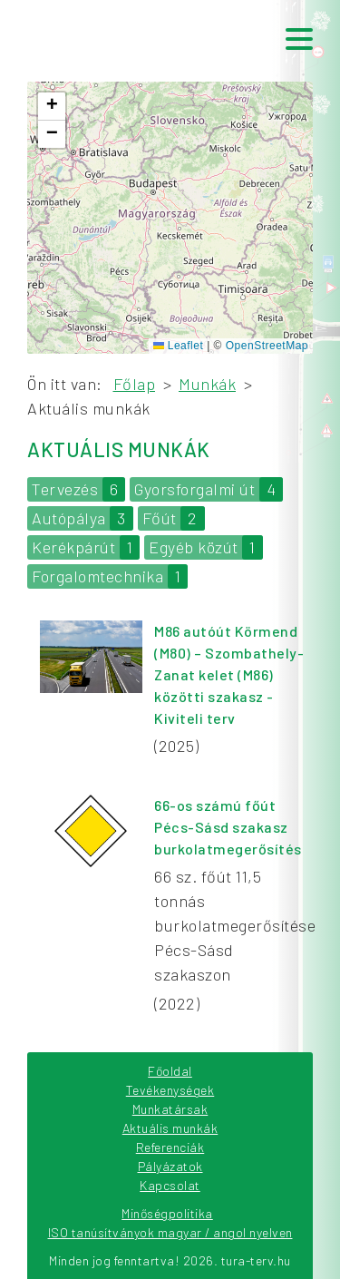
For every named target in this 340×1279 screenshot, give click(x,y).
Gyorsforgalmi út (208, 489)
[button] (51, 107)
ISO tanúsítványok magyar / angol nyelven (170, 1232)
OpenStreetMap (267, 345)
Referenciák (170, 1147)
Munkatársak (170, 1109)
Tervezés (78, 489)
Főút (173, 518)
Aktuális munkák (170, 1128)
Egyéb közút (206, 547)
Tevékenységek (170, 1090)
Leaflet (178, 345)
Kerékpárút (86, 547)
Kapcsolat (170, 1185)
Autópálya (82, 518)
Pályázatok (170, 1166)
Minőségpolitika (167, 1213)
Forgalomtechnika (110, 576)
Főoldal (170, 1071)
